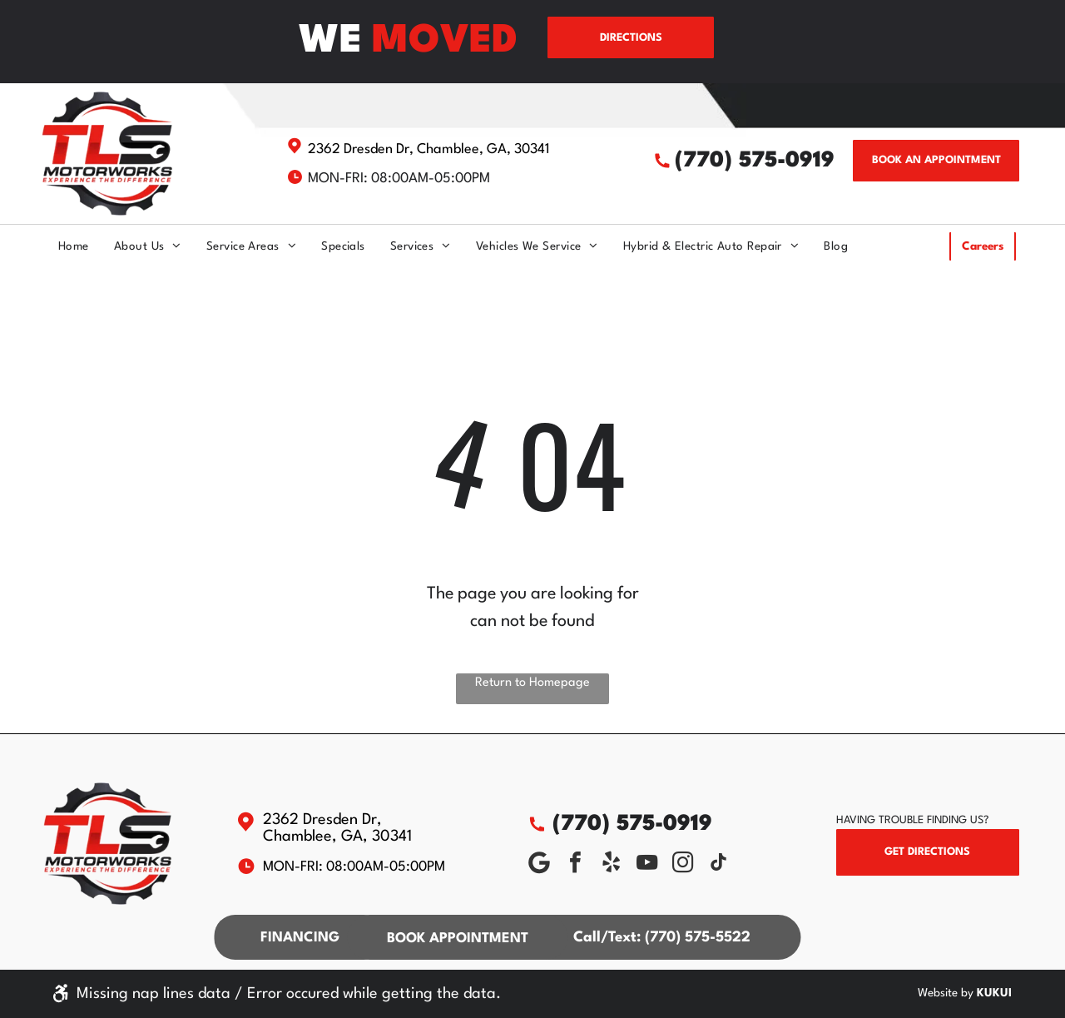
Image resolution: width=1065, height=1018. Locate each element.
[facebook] (576, 864)
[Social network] (540, 864)
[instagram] (683, 864)
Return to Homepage (532, 683)
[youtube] (647, 864)
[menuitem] (61, 246)
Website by (945, 993)
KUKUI (994, 993)
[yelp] (611, 864)
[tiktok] (719, 864)
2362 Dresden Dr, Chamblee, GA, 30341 (429, 149)
